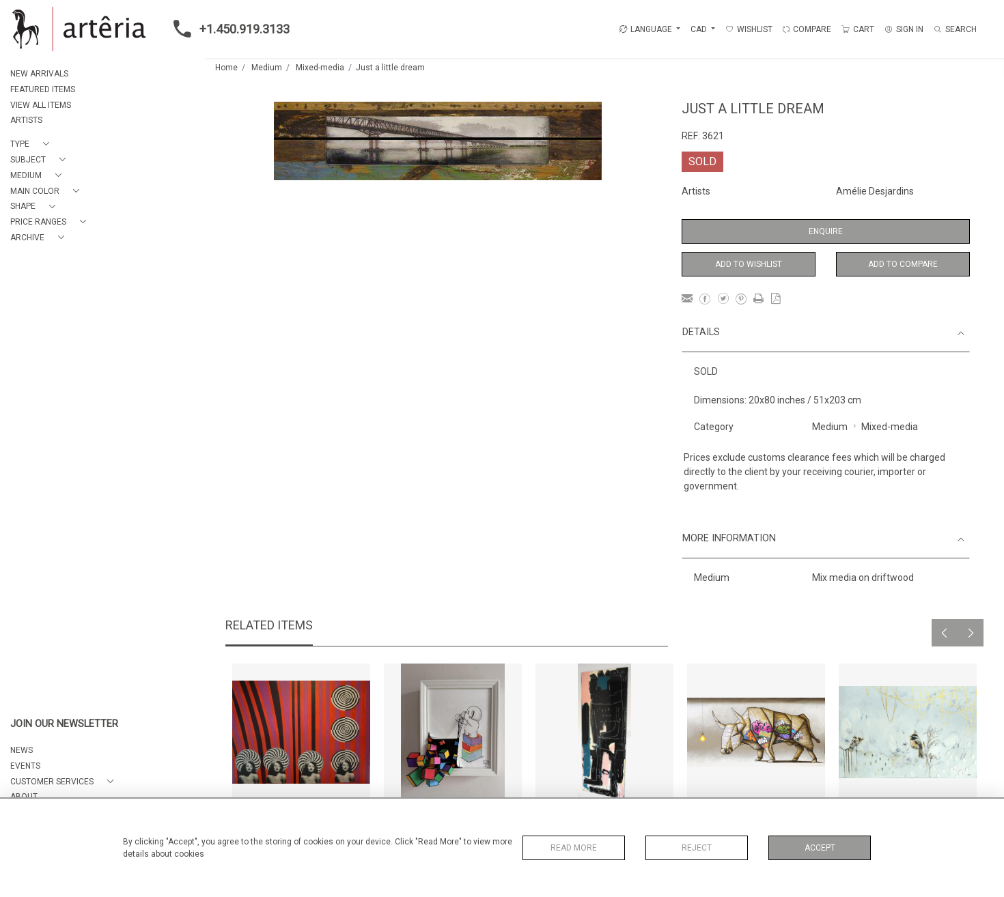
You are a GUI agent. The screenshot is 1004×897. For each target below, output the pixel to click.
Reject (697, 848)
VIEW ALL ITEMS (40, 105)
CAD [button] (700, 29)
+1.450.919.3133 (227, 29)
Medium (266, 67)
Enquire (826, 231)
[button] (32, 144)
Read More (573, 848)
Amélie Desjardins (875, 191)
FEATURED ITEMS (42, 89)
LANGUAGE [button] (645, 29)
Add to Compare (903, 264)
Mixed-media (320, 67)
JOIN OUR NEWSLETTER (64, 724)
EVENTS (25, 766)
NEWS (21, 750)
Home (226, 67)
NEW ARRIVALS (39, 74)
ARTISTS (26, 120)
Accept (820, 848)
